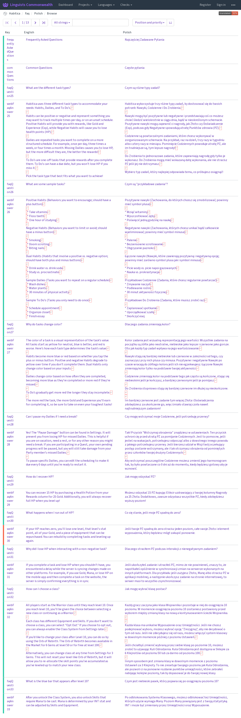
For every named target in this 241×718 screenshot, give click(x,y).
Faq (27, 13)
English (30, 32)
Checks (126, 5)
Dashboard (65, 5)
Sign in (221, 5)
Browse (52, 13)
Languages (106, 5)
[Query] (100, 22)
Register (205, 5)
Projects (85, 5)
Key (9, 32)
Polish (38, 13)
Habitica (14, 13)
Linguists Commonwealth (28, 5)
